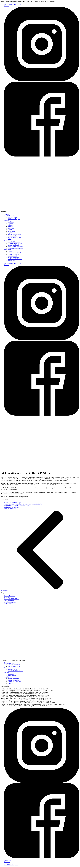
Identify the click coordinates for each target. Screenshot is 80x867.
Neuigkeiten (7, 249)
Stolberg (10, 239)
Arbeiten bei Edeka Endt (14, 681)
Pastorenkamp (11, 231)
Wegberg (10, 232)
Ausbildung (11, 674)
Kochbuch (10, 251)
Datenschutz (7, 860)
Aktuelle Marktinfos (13, 254)
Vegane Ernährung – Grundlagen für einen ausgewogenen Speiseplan (23, 504)
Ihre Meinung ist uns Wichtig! (12, 4)
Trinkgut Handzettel (13, 245)
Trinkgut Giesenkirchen (14, 237)
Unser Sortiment (12, 256)
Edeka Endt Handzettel (14, 242)
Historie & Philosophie (14, 664)
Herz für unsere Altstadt (14, 252)
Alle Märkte (11, 222)
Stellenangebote (12, 675)
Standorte (6, 220)
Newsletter (11, 683)
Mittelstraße (11, 228)
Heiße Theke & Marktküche (15, 248)
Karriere (6, 6)
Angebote (6, 240)
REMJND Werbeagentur (11, 865)
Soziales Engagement (13, 257)
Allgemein (7, 597)
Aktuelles (6, 677)
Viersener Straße (12, 236)
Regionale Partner (12, 217)
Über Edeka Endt (9, 216)
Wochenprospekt (12, 669)
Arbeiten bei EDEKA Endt (15, 259)
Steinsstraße (11, 226)
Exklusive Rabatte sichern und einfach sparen (16, 505)
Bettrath (10, 229)
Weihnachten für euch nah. (11, 507)
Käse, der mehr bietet (10, 508)
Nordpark (10, 223)
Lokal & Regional (13, 260)
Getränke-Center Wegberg (15, 243)
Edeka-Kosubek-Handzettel (15, 246)
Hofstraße (10, 225)
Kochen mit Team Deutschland (12, 502)
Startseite (6, 214)
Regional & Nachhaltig (14, 666)
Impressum (7, 862)
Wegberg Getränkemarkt (14, 234)
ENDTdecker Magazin (14, 219)
